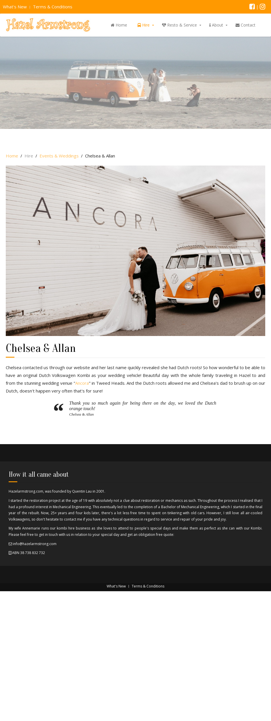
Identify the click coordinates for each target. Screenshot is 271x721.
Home (119, 25)
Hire (144, 25)
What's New (15, 7)
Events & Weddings (59, 156)
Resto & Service (179, 25)
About (216, 25)
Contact (245, 25)
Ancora (82, 383)
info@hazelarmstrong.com (34, 543)
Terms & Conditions (52, 7)
